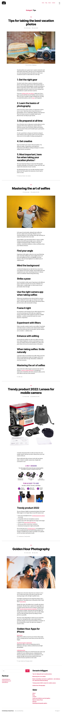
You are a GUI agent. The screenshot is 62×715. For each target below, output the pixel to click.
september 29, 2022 (35, 397)
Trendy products (27, 537)
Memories (20, 177)
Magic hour (19, 636)
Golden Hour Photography (31, 550)
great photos (23, 603)
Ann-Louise (28, 29)
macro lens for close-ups (30, 524)
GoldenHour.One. (21, 651)
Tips (31, 18)
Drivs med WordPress (19, 712)
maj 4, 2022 (35, 554)
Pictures (23, 177)
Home (43, 3)
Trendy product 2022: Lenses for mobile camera (31, 392)
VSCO (33, 99)
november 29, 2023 (35, 193)
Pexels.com (34, 66)
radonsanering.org (6, 682)
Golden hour (23, 662)
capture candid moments (27, 372)
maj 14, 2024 (35, 29)
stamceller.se (5, 683)
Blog (46, 3)
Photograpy (27, 662)
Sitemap (34, 703)
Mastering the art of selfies (31, 190)
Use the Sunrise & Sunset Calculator (28, 610)
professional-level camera (38, 517)
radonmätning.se (6, 680)
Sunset (31, 662)
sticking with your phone (28, 95)
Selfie (19, 378)
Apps (19, 662)
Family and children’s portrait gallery (41, 699)
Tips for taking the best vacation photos (31, 23)
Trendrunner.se (31, 530)
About (49, 3)
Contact (53, 3)
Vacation (29, 177)
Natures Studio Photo (37, 701)
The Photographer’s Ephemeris (24, 644)
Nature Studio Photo (9, 712)
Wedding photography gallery (39, 704)
